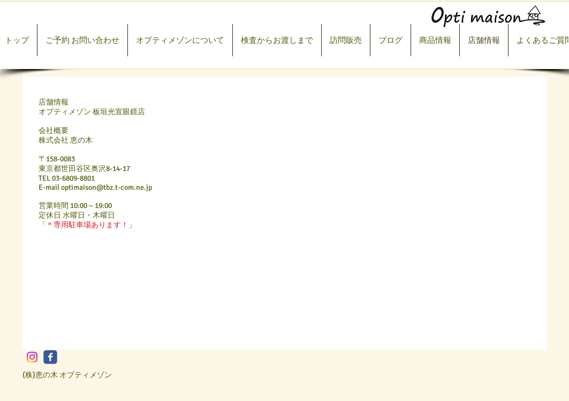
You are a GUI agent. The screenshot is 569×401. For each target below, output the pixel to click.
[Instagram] (32, 357)
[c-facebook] (50, 357)
